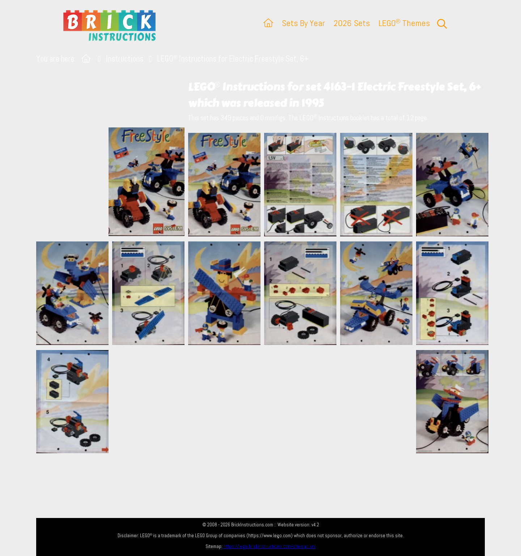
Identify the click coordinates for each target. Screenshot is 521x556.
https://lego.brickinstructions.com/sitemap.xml (270, 546)
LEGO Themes (404, 23)
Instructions (124, 59)
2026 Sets (352, 23)
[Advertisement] (264, 401)
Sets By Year (303, 23)
